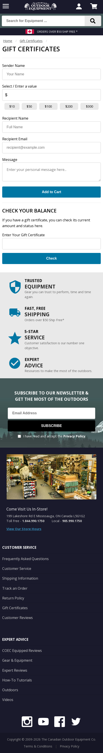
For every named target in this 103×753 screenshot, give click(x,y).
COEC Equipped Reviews (22, 650)
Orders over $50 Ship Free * (57, 32)
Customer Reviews (17, 617)
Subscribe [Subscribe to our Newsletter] (51, 426)
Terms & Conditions (38, 746)
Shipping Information (20, 578)
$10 (12, 106)
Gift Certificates (31, 41)
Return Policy (13, 598)
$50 (29, 106)
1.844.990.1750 (33, 521)
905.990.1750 (72, 521)
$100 (48, 106)
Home (7, 41)
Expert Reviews (14, 670)
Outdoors (10, 689)
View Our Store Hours (23, 529)
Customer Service (16, 568)
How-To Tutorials (17, 680)
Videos (7, 699)
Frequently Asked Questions (25, 558)
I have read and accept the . (54, 436)
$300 (89, 106)
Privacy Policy (74, 436)
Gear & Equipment (17, 660)
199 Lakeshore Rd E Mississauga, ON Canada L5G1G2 (45, 516)
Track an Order (14, 588)
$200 (68, 106)
